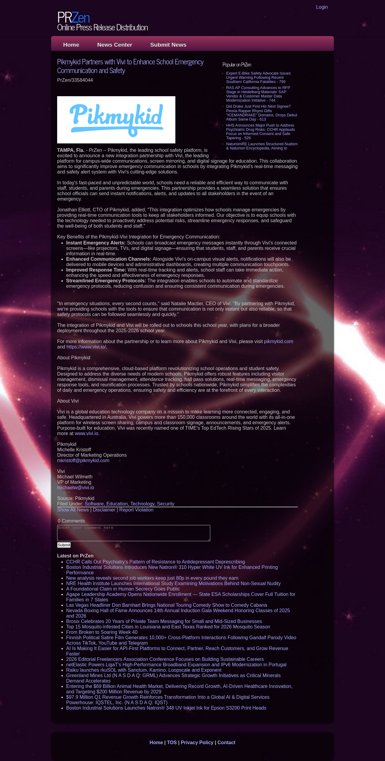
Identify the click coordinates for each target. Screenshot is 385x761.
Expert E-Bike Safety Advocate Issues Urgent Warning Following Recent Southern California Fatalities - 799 (258, 77)
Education (117, 503)
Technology (142, 503)
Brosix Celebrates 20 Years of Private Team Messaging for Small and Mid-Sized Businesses (164, 621)
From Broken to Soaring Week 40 (101, 632)
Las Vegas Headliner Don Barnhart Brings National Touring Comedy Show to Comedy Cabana (166, 605)
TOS (172, 742)
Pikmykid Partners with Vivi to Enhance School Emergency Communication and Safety (130, 65)
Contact (226, 742)
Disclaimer (104, 509)
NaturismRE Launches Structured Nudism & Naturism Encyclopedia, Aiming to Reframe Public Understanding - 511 (262, 148)
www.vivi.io (86, 433)
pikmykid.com (278, 341)
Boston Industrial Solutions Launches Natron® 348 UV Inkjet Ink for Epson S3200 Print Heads (166, 707)
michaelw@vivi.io (75, 487)
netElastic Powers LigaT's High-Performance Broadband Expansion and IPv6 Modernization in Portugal (176, 664)
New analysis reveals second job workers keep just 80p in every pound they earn (152, 578)
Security (165, 503)
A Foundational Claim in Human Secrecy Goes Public (123, 588)
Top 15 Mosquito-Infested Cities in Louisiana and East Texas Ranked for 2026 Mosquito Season (168, 626)
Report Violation (136, 509)
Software (94, 503)
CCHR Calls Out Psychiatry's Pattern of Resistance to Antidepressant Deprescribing (155, 561)
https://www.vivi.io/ (86, 346)
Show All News (73, 509)
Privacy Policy (197, 742)
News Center (114, 44)
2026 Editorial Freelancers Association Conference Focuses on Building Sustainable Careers (165, 659)
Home (71, 44)
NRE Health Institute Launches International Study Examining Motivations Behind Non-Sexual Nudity (173, 583)
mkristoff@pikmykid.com (83, 460)
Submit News (168, 44)
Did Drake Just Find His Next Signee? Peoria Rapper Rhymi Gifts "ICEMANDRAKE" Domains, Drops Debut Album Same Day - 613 (261, 112)
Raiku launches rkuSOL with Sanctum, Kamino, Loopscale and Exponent (143, 670)
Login (322, 7)
